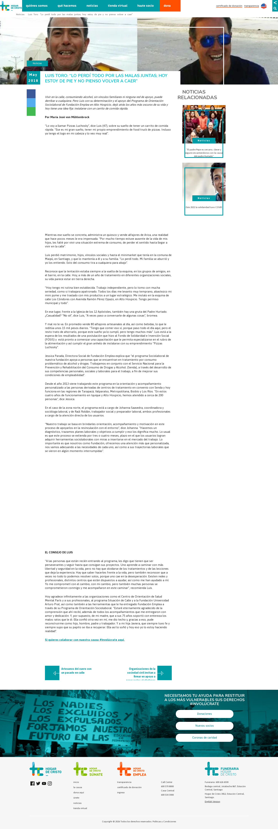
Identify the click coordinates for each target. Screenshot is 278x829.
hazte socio (145, 5)
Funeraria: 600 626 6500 (216, 782)
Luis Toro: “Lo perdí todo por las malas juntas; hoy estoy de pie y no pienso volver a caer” (80, 14)
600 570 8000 (167, 786)
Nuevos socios (204, 725)
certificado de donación (229, 5)
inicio (76, 782)
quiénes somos (37, 5)
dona (167, 5)
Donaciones (204, 713)
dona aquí (78, 792)
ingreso (121, 792)
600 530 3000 (167, 794)
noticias (92, 5)
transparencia (251, 5)
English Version (212, 801)
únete (76, 797)
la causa (77, 787)
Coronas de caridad (204, 737)
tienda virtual (117, 5)
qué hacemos (67, 5)
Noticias (20, 14)
